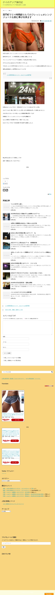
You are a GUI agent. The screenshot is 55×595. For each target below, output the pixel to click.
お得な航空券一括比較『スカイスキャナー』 (13, 378)
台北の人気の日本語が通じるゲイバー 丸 (23, 233)
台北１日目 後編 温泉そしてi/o (12, 310)
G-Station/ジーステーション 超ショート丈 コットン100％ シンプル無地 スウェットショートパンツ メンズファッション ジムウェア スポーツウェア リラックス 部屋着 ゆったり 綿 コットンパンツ (10, 433)
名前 (4, 336)
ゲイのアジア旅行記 (13, 2)
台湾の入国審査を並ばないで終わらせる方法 (24, 223)
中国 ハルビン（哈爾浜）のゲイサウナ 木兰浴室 (16, 492)
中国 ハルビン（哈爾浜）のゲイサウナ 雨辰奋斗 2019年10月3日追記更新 (23, 494)
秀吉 (50, 194)
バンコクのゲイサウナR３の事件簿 (21, 292)
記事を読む (13, 210)
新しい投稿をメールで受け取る (13, 360)
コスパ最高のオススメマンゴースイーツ (13, 504)
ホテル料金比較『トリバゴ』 (33, 378)
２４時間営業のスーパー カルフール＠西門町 (19, 75)
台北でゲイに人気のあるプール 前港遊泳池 (24, 242)
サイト (4, 347)
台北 (42, 21)
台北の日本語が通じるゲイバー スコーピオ (24, 263)
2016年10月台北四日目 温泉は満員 (21, 282)
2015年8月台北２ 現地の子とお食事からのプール (25, 213)
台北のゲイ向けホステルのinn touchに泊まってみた (26, 273)
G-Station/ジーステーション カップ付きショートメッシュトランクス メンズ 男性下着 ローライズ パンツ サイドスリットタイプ (13, 415)
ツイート (4, 473)
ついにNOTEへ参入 (16, 204)
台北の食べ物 (47, 21)
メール (4, 342)
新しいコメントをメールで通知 (13, 357)
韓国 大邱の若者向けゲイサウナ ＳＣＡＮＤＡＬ (16, 488)
